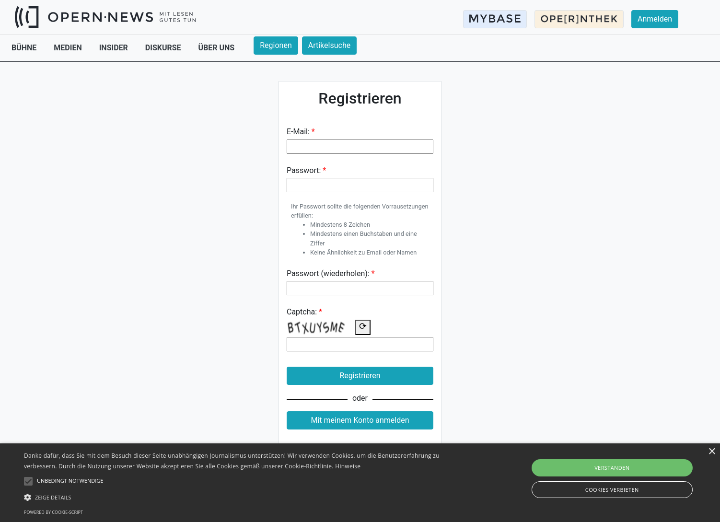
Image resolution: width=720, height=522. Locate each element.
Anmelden (655, 18)
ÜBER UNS (216, 47)
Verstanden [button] (611, 467)
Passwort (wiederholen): (328, 273)
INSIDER (114, 47)
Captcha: (302, 311)
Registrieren (359, 375)
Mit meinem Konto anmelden (360, 420)
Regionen (276, 45)
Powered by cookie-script (53, 512)
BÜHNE (25, 47)
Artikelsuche (329, 45)
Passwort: (304, 170)
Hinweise (347, 466)
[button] (242, 497)
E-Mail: (298, 131)
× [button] (711, 451)
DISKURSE (164, 47)
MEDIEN (68, 47)
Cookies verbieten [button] (612, 489)
